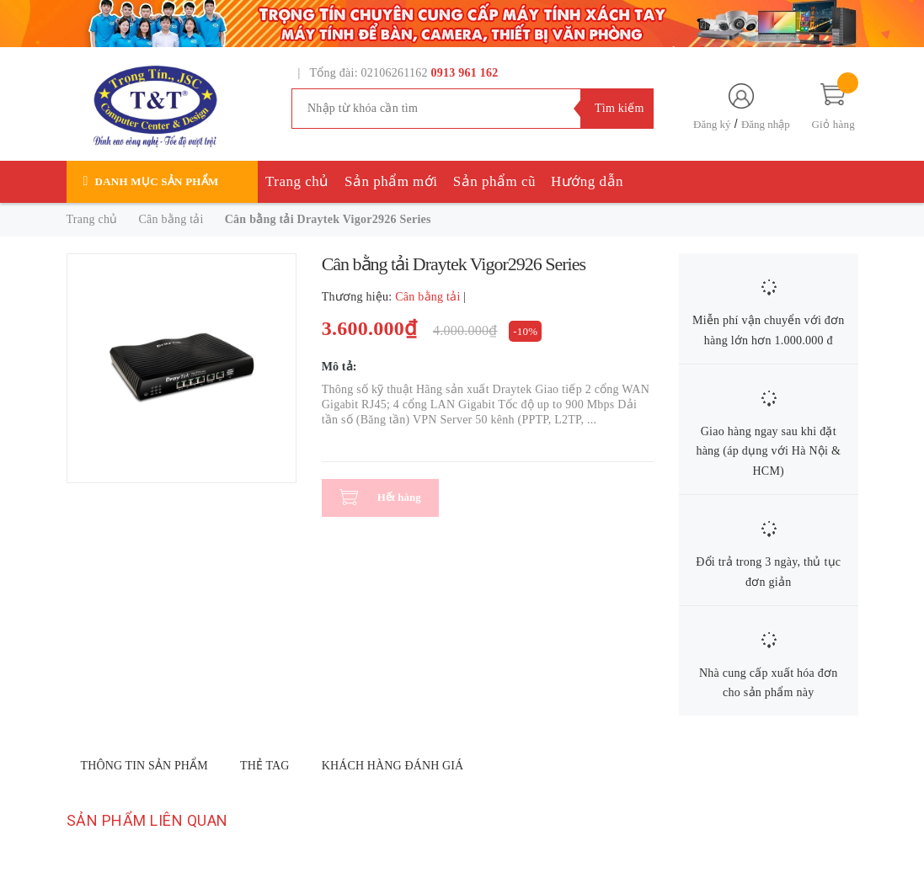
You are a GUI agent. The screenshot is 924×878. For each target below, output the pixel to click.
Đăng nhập (765, 124)
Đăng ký (711, 124)
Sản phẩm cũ (494, 181)
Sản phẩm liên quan (147, 820)
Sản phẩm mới (391, 181)
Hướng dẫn (587, 181)
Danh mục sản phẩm (157, 181)
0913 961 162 (465, 73)
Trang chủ (297, 181)
